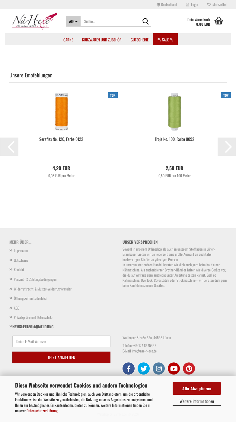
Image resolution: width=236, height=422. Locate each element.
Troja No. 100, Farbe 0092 (174, 139)
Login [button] (192, 4)
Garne (68, 40)
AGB (16, 307)
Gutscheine (139, 40)
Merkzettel (217, 4)
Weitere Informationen (197, 401)
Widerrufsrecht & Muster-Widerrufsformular (43, 288)
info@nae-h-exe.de (144, 350)
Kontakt (19, 269)
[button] (166, 4)
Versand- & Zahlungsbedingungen (35, 279)
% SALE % (165, 40)
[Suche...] (73, 21)
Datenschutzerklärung (42, 410)
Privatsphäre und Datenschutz (33, 317)
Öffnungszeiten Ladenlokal (30, 298)
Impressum (21, 250)
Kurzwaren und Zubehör (102, 40)
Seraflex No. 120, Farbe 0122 (61, 139)
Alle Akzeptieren (196, 388)
